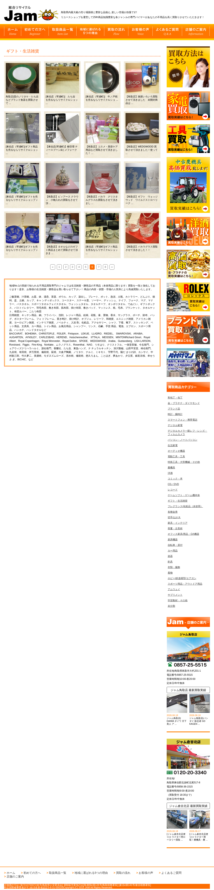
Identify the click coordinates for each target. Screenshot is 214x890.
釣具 (170, 561)
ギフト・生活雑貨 (177, 500)
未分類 (171, 606)
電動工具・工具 (176, 456)
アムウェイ (174, 589)
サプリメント (175, 594)
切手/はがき (174, 517)
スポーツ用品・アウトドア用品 (185, 583)
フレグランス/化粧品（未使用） (185, 506)
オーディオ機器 (176, 451)
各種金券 (173, 511)
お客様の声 (146, 872)
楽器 (170, 556)
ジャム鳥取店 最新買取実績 (188, 690)
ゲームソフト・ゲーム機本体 (184, 495)
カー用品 (173, 550)
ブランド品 (174, 408)
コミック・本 (175, 478)
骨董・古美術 (175, 528)
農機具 (171, 467)
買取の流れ (123, 872)
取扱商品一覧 (57, 872)
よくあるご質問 (171, 872)
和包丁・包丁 (175, 397)
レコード (173, 489)
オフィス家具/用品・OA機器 (183, 534)
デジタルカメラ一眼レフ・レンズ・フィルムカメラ (187, 432)
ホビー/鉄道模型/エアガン (182, 578)
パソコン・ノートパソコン (182, 439)
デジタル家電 (175, 425)
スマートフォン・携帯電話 (182, 419)
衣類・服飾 (174, 567)
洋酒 (170, 473)
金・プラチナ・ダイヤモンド (184, 403)
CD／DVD (173, 484)
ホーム (11, 872)
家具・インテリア (177, 522)
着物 (170, 572)
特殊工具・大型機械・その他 (184, 462)
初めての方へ (32, 872)
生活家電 (173, 445)
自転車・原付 (175, 545)
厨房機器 (173, 539)
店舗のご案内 (15, 876)
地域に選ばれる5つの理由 (91, 872)
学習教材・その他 (177, 600)
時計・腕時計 (175, 414)
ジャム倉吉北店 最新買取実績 (188, 806)
